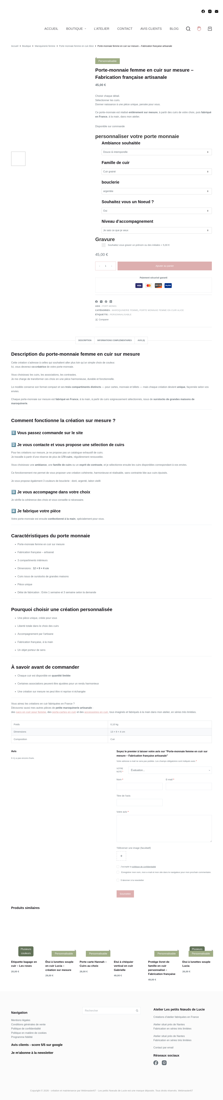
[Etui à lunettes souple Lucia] (197, 934)
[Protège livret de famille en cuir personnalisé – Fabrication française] (163, 934)
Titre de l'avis (123, 795)
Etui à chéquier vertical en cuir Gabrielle (123, 966)
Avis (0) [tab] (141, 340)
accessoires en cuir (96, 712)
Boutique (76, 28)
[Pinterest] (106, 301)
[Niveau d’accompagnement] (156, 230)
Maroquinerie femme (125, 310)
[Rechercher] (188, 29)
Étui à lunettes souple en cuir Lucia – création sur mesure (59, 966)
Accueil (51, 28)
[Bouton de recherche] (137, 1010)
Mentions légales (20, 1020)
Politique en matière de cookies (29, 1033)
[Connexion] (199, 28)
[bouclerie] (156, 191)
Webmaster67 (88, 1090)
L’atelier (101, 28)
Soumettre (125, 893)
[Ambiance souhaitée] (156, 152)
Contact (124, 28)
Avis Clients (151, 28)
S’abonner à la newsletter (132, 880)
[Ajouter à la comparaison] (102, 319)
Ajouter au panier (165, 265)
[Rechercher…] (108, 1010)
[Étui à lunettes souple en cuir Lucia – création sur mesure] (60, 934)
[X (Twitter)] (101, 301)
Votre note (120, 770)
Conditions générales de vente (28, 1024)
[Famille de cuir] (156, 171)
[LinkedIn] (111, 301)
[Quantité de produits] (105, 266)
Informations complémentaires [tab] (114, 340)
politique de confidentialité (144, 866)
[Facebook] (203, 11)
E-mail (170, 780)
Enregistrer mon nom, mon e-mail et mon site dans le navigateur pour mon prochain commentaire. (166, 872)
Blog (174, 28)
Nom (120, 780)
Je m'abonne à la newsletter (32, 1052)
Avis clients (20, 1045)
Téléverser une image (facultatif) (134, 848)
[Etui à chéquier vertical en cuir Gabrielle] (128, 934)
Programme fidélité (21, 1037)
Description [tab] (84, 340)
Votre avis (123, 812)
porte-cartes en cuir (64, 712)
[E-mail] (216, 11)
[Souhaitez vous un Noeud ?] (156, 210)
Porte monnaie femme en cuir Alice (162, 310)
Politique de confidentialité (26, 1028)
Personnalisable (120, 314)
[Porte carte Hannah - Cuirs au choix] (94, 934)
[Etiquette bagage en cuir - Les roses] (26, 934)
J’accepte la (138, 866)
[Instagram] (210, 11)
